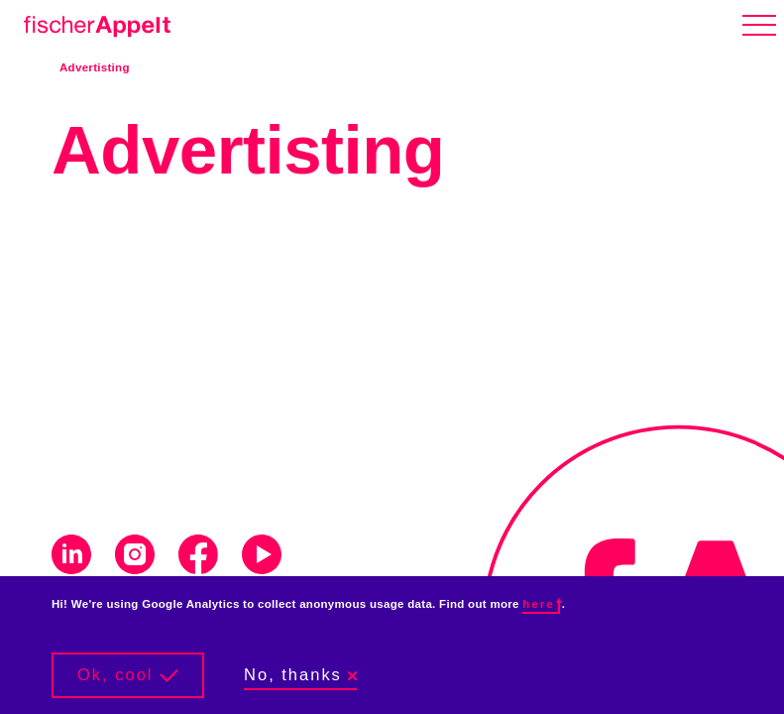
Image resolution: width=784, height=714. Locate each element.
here (541, 604)
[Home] (93, 23)
